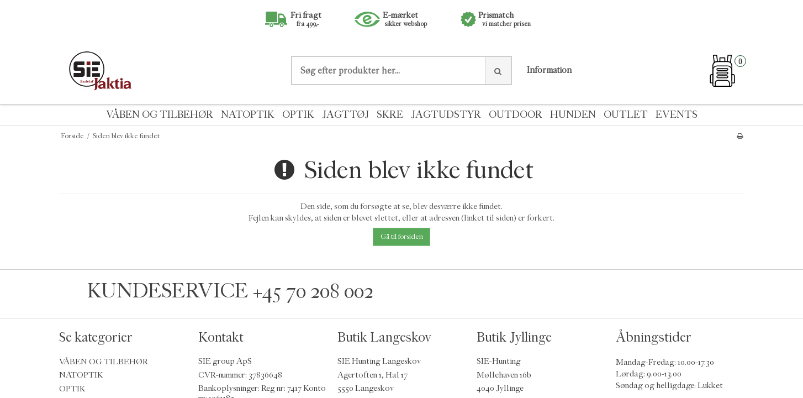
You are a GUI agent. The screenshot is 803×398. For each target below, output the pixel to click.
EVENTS (677, 115)
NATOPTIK (247, 115)
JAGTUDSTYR (446, 115)
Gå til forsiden (402, 236)
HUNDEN (573, 115)
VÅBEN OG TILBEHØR (159, 115)
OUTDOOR (515, 115)
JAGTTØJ (345, 115)
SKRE (390, 115)
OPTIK (298, 115)
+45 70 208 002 (313, 291)
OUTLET (626, 115)
